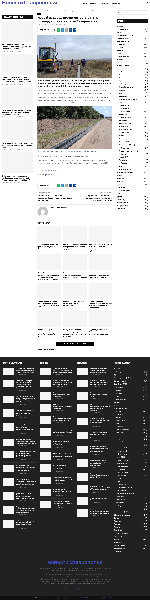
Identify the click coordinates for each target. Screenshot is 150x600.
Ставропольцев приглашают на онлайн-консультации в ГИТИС (99, 394)
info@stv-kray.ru (80, 589)
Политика (122, 142)
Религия (119, 184)
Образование (123, 126)
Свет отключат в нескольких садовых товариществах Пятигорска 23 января (100, 275)
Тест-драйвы (123, 29)
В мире (121, 75)
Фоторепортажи (122, 203)
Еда (120, 81)
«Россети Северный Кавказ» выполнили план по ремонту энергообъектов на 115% (100, 247)
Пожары (122, 139)
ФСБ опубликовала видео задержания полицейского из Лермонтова (62, 406)
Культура (122, 108)
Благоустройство (122, 35)
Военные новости (123, 38)
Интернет (120, 59)
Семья (121, 47)
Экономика (94, 3)
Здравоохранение (123, 56)
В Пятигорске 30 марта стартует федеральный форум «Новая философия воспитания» (99, 421)
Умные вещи (121, 200)
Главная (83, 3)
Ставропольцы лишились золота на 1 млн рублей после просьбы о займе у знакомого (62, 370)
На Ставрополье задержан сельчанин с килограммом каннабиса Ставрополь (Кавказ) (17, 145)
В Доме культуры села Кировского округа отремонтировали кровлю (99, 332)
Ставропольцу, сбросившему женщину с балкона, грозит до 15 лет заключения (62, 479)
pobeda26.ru (49, 175)
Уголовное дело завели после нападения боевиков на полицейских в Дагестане (55, 198)
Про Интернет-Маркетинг (109, 598)
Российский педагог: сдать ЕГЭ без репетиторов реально (99, 499)
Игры (120, 93)
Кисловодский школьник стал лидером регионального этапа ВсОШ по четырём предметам (99, 511)
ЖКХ (39, 14)
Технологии (123, 160)
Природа (120, 181)
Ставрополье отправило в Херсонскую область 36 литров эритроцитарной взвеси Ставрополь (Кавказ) (25, 495)
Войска (123, 72)
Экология (122, 166)
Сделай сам (121, 187)
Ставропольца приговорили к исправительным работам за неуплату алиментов (98, 198)
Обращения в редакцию (125, 172)
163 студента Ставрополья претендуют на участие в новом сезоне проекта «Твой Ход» (99, 435)
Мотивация (125, 133)
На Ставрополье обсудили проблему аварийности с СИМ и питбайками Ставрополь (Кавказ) (16, 112)
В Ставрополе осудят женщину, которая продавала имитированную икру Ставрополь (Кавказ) (25, 468)
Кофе (118, 63)
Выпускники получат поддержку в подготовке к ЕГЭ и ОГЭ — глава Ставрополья (100, 487)
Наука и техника (126, 117)
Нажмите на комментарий (75, 344)
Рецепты (124, 84)
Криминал (122, 105)
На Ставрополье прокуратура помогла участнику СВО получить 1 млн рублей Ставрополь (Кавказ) (25, 523)
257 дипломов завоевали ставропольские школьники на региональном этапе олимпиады (100, 407)
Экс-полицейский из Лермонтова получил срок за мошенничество (62, 467)
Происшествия (124, 145)
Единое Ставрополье (126, 87)
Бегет (83, 598)
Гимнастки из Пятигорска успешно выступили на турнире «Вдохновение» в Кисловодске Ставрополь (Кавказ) (17, 79)
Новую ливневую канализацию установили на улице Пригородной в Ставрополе (100, 304)
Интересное (123, 96)
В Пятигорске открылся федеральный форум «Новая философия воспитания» (99, 382)
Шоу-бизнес (121, 209)
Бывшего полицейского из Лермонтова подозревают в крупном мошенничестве (62, 418)
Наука (121, 114)
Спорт (121, 157)
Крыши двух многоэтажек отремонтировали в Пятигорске (73, 303)
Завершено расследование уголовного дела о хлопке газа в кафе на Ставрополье (62, 382)
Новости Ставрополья (29, 3)
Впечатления (125, 111)
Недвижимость (124, 120)
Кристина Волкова (44, 25)
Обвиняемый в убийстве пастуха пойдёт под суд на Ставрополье (61, 394)
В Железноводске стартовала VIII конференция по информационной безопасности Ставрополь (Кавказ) (16, 178)
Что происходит (122, 206)
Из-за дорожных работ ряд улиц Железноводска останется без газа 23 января (75, 275)
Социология (123, 154)
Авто (118, 26)
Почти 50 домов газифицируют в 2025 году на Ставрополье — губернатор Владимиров (48, 276)
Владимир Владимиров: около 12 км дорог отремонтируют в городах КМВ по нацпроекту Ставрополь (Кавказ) (25, 509)
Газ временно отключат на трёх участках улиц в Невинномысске (48, 246)
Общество (116, 3)
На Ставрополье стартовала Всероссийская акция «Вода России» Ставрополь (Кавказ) (16, 47)
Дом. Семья (121, 41)
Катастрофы (125, 148)
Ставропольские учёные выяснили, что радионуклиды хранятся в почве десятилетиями (99, 462)
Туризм (119, 197)
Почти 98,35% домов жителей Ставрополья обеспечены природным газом (75, 246)
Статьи (119, 193)
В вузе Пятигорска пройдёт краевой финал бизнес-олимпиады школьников (98, 370)
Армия (121, 69)
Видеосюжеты (124, 78)
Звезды (119, 53)
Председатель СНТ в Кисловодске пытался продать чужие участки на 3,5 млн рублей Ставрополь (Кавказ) (26, 481)
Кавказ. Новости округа (127, 99)
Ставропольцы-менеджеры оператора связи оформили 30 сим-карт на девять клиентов (62, 430)
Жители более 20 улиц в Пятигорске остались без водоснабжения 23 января (48, 303)
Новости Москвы (125, 123)
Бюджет (105, 3)
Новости (119, 66)
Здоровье (122, 90)
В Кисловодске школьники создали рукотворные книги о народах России (99, 475)
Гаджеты (124, 163)
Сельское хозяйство (126, 151)
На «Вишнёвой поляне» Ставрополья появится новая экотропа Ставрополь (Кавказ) (26, 441)
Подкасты (120, 178)
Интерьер (122, 44)
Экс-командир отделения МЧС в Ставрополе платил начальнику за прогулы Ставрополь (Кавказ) (26, 454)
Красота (121, 102)
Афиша (119, 32)
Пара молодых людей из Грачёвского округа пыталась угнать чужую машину (62, 503)
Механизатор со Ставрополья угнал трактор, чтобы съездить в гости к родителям (62, 454)
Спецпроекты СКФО (124, 190)
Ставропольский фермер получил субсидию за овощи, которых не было (62, 442)
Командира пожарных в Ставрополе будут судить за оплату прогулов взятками (62, 491)
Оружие (119, 175)
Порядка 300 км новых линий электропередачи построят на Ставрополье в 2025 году (74, 333)
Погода (121, 136)
